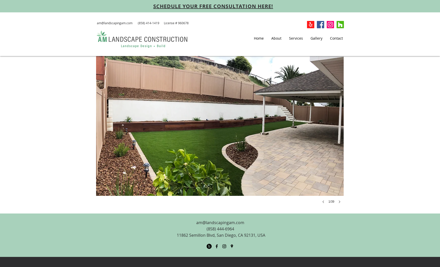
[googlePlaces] (231, 246)
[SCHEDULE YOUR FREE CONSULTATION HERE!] (213, 6)
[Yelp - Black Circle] (209, 246)
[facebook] (216, 246)
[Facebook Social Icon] (320, 24)
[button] (220, 134)
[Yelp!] (310, 24)
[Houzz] (340, 24)
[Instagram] (330, 24)
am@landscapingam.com (115, 23)
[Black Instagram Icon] (224, 246)
